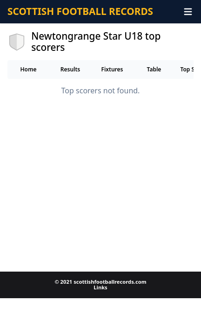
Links (100, 287)
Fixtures (112, 69)
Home (28, 69)
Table (154, 69)
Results (70, 69)
